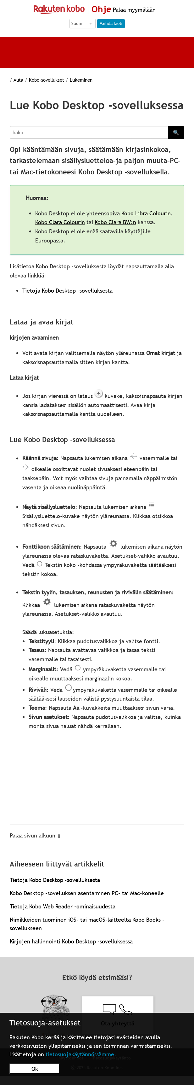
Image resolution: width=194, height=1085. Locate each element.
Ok (34, 1068)
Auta (18, 80)
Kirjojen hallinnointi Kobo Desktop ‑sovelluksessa (71, 941)
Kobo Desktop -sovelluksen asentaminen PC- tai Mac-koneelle (87, 893)
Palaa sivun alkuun (35, 835)
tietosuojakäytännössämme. (81, 1054)
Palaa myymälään (133, 9)
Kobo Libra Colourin (146, 213)
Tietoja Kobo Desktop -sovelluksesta (67, 290)
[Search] (89, 132)
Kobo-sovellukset (46, 80)
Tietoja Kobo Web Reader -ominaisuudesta (62, 906)
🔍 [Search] (176, 132)
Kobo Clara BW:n (115, 222)
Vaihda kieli (111, 23)
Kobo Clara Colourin (60, 222)
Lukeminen (81, 80)
